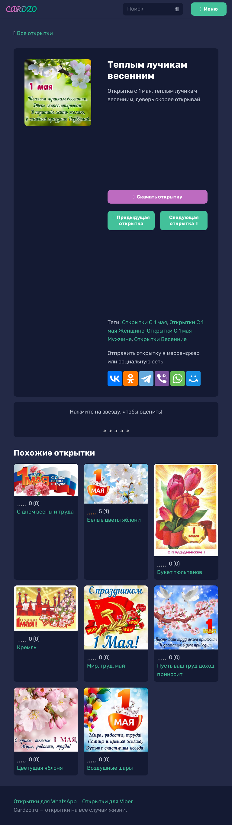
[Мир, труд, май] (116, 617)
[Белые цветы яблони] (116, 484)
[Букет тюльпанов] (186, 510)
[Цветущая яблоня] (46, 720)
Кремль (26, 647)
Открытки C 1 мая (144, 322)
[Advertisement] (158, 147)
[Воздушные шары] (116, 720)
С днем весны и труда (45, 511)
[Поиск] (153, 9)
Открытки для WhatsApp (45, 801)
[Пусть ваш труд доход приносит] (186, 617)
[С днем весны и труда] (46, 480)
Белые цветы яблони (114, 520)
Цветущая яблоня (40, 768)
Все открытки (35, 33)
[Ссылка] (21, 9)
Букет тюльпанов (179, 572)
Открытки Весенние (160, 339)
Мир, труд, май (106, 665)
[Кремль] (46, 608)
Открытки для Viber (107, 801)
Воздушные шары (110, 768)
